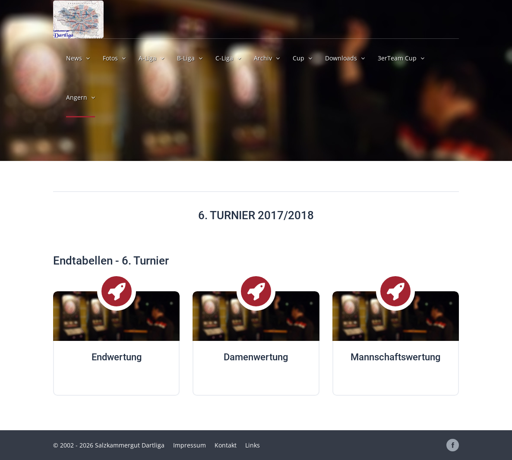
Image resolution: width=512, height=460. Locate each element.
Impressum (189, 445)
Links (252, 445)
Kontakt (226, 445)
